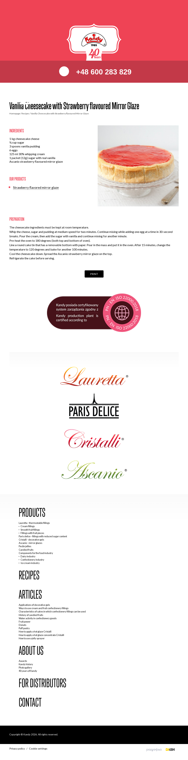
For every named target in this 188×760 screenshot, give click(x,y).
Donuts (22, 624)
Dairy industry (28, 556)
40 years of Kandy (28, 670)
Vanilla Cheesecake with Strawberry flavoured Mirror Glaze (60, 113)
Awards (23, 660)
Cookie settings (38, 748)
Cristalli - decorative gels (31, 539)
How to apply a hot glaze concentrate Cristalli (41, 635)
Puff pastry (24, 628)
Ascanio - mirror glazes (30, 542)
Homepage (14, 113)
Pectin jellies (25, 546)
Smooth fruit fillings (30, 529)
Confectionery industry (32, 559)
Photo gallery (25, 667)
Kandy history (26, 664)
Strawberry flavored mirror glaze (36, 187)
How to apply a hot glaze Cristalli (35, 631)
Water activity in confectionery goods (38, 618)
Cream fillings (28, 526)
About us (31, 650)
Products (32, 512)
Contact (30, 702)
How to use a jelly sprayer (32, 638)
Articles (30, 594)
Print (94, 274)
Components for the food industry (36, 553)
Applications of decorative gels (34, 604)
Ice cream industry (30, 562)
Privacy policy (17, 748)
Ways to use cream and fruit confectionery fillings (43, 608)
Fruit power (24, 621)
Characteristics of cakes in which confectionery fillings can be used (52, 611)
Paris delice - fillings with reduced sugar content (43, 536)
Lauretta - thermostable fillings (34, 522)
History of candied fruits (31, 615)
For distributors (42, 683)
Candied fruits (26, 549)
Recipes (25, 113)
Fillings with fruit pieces (32, 533)
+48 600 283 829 (102, 72)
